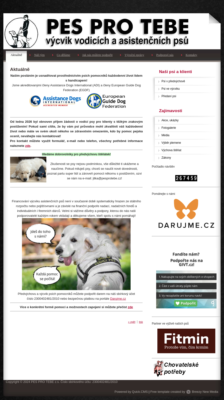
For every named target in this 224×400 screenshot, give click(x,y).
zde (27, 146)
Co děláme (63, 55)
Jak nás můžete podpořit (97, 55)
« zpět (131, 321)
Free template (160, 391)
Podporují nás (165, 55)
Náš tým (39, 55)
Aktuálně (16, 55)
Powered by (131, 391)
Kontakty (191, 55)
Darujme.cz (118, 298)
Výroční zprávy (134, 55)
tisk (141, 321)
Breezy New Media (205, 391)
